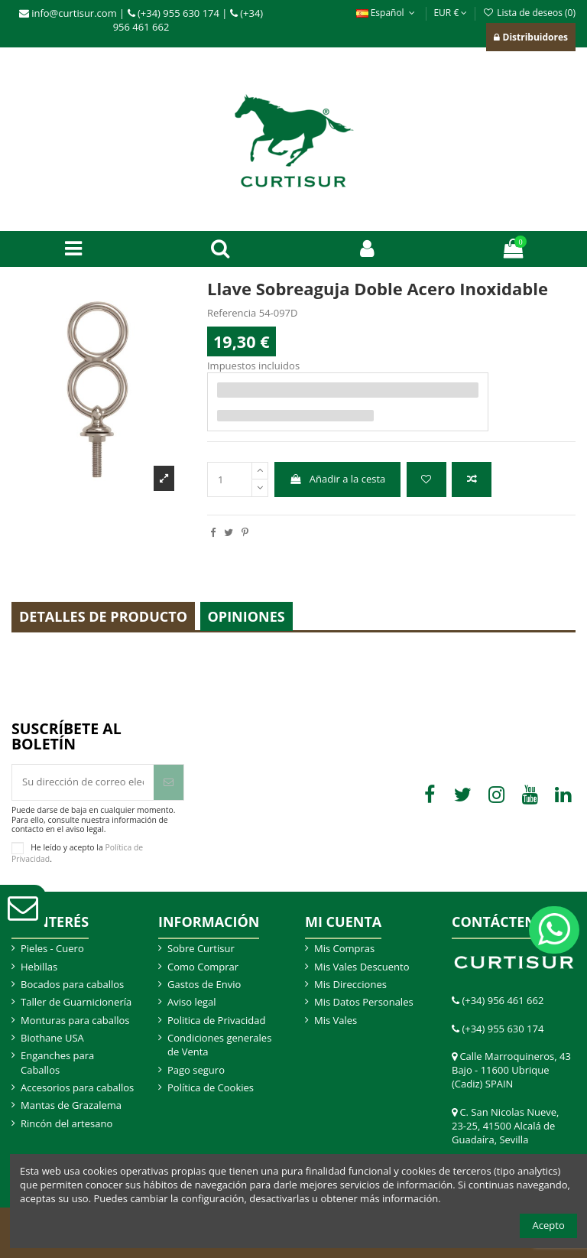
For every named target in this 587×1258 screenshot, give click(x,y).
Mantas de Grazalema (71, 1105)
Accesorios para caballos (77, 1087)
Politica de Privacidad (216, 1020)
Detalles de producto (103, 616)
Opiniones (246, 616)
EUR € (450, 12)
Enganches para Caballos (57, 1062)
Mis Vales (335, 1020)
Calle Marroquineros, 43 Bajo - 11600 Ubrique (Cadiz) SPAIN (511, 1070)
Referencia (231, 313)
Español (387, 12)
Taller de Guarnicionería (76, 1002)
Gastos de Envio (204, 984)
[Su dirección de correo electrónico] (83, 782)
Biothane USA (52, 1038)
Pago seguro (196, 1070)
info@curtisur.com (68, 13)
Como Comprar (202, 967)
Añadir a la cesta (337, 479)
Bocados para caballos (72, 984)
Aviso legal (191, 1002)
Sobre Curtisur (201, 948)
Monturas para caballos (75, 1020)
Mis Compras (344, 948)
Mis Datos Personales (363, 1002)
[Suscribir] (168, 782)
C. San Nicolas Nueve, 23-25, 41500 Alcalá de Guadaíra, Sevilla (505, 1125)
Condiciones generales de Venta (219, 1044)
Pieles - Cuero (52, 948)
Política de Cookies (210, 1087)
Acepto (549, 1225)
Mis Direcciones (350, 984)
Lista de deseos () (529, 12)
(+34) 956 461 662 (502, 1000)
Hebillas (39, 967)
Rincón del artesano (66, 1123)
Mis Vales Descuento (362, 967)
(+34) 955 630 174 (173, 13)
